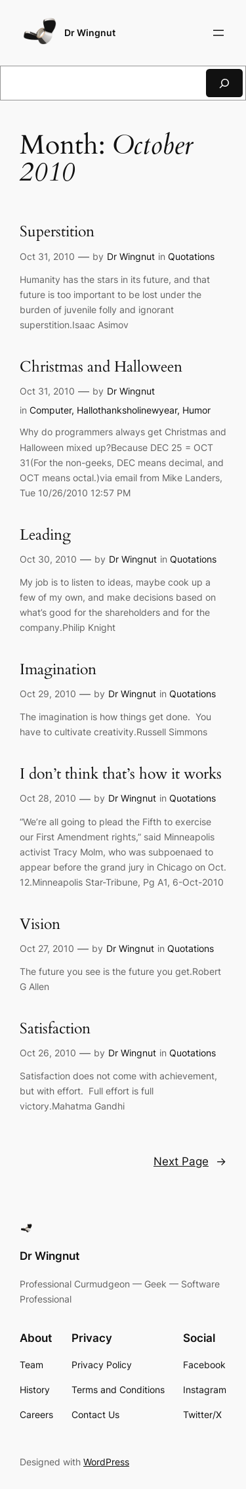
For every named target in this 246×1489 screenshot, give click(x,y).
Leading (45, 535)
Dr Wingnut (89, 32)
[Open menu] (218, 33)
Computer (51, 410)
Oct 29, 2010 (48, 693)
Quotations (191, 256)
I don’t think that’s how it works (121, 774)
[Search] (224, 83)
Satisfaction (55, 1029)
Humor (196, 410)
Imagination (58, 670)
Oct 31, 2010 (47, 256)
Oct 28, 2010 (48, 798)
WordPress (106, 1461)
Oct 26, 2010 (48, 1052)
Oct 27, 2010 (47, 948)
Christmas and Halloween (101, 367)
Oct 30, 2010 (48, 559)
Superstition (57, 232)
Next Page (190, 1161)
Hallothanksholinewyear (127, 410)
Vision (40, 925)
